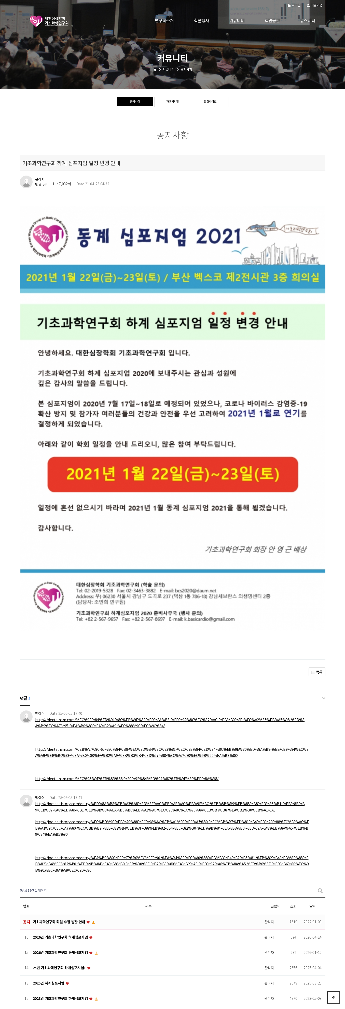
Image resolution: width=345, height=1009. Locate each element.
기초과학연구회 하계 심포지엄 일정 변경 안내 (66, 847)
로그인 (294, 5)
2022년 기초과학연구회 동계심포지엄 (61, 832)
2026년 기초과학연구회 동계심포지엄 (61, 740)
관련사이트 (210, 102)
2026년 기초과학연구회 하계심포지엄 (61, 725)
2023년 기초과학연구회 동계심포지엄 (61, 801)
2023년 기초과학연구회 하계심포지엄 (61, 786)
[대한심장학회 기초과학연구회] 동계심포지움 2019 (70, 909)
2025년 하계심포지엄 (49, 771)
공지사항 (135, 102)
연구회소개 (164, 20)
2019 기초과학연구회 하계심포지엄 (59, 893)
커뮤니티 (236, 20)
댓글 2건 (41, 184)
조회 (293, 694)
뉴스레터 (307, 20)
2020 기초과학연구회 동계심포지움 (59, 863)
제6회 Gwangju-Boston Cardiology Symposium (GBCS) (80, 924)
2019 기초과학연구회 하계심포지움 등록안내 (66, 878)
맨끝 (182, 943)
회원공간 (272, 20)
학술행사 (201, 20)
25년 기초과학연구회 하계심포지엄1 (60, 755)
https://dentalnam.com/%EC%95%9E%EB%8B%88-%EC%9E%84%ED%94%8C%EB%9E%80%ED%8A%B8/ (127, 566)
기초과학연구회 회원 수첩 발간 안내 (59, 709)
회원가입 (315, 5)
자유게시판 (172, 102)
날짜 (312, 694)
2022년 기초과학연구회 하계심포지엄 (61, 817)
